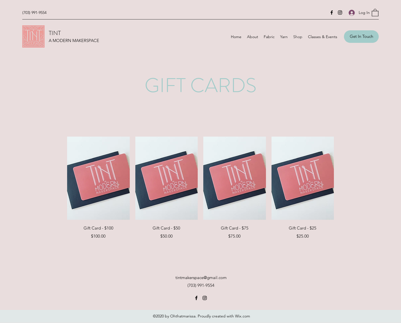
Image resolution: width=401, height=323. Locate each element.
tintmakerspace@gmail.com (201, 277)
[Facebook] (331, 12)
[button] (375, 12)
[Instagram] (340, 12)
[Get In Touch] (361, 36)
